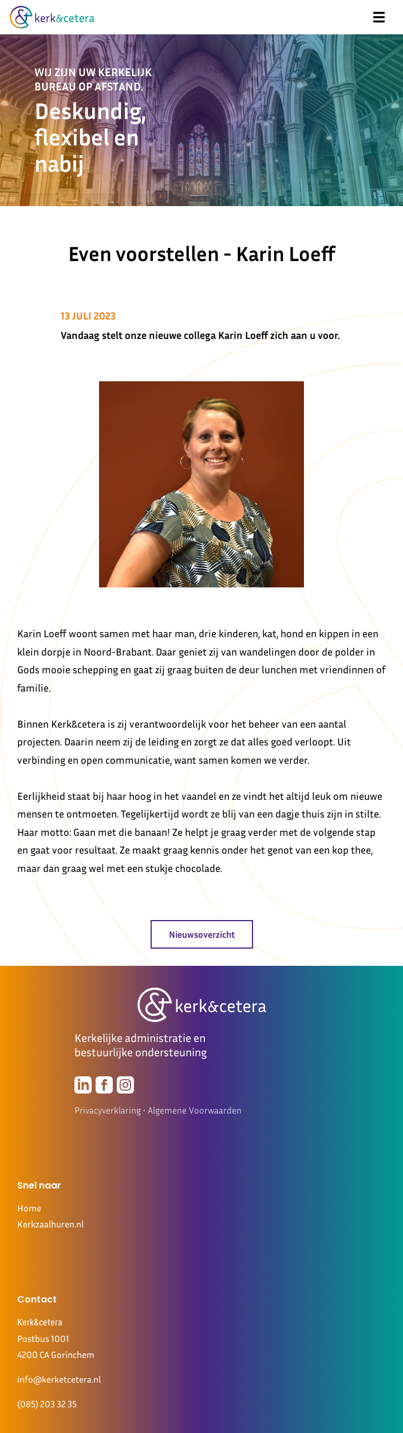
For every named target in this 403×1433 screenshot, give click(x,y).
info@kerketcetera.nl (59, 1379)
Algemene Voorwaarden (195, 1110)
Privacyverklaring (107, 1110)
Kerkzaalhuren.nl (50, 1224)
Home (29, 1208)
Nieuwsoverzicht (202, 934)
